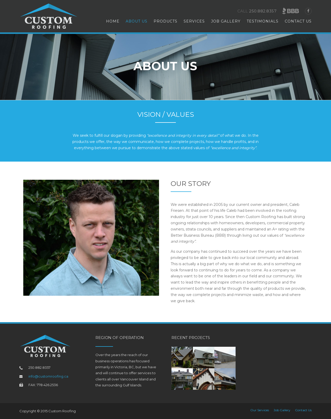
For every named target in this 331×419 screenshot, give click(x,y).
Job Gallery (225, 21)
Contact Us (298, 21)
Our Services (259, 410)
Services (194, 21)
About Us (136, 21)
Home (112, 21)
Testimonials (263, 21)
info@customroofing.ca (48, 376)
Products (165, 21)
